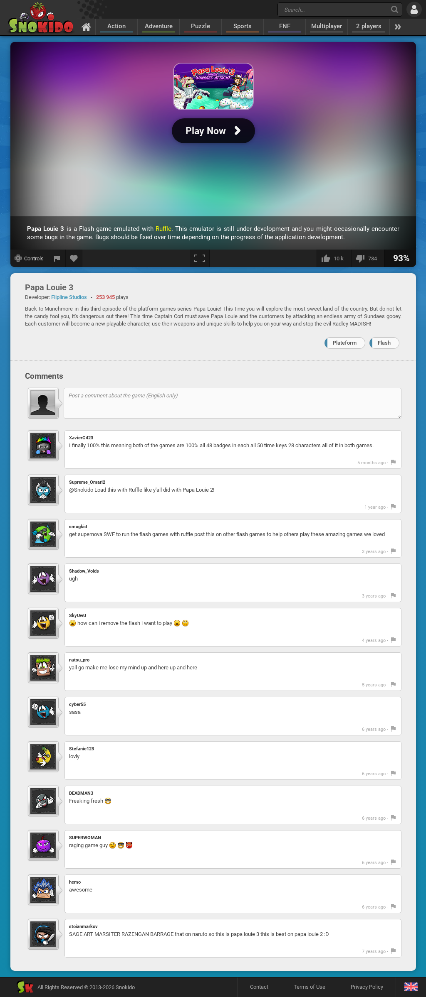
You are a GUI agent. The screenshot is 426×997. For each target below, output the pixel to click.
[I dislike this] (367, 258)
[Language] (411, 987)
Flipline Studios (69, 297)
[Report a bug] (57, 258)
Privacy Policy (367, 987)
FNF (284, 26)
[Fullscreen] (200, 258)
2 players (368, 26)
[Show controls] (29, 258)
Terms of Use (309, 987)
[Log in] (414, 9)
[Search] (394, 9)
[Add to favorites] (74, 258)
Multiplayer (326, 26)
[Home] (86, 26)
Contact (259, 987)
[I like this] (334, 258)
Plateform (345, 343)
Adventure (159, 26)
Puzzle (200, 26)
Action (116, 26)
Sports (242, 26)
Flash (384, 343)
